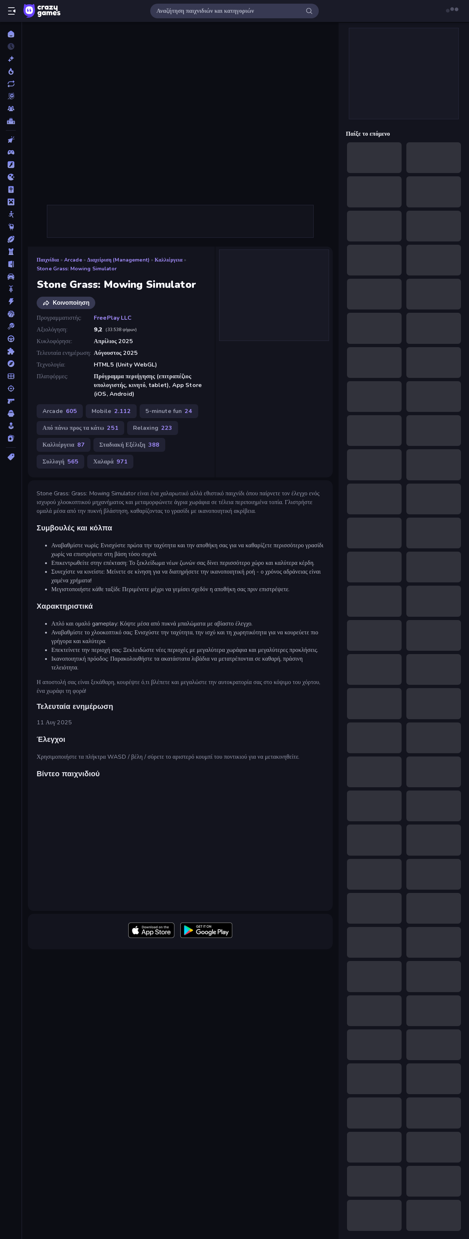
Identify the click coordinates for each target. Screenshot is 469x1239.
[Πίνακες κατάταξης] (11, 121)
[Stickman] (11, 214)
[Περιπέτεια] (11, 363)
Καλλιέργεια (168, 259)
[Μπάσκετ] (11, 314)
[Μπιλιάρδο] (11, 326)
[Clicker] (11, 140)
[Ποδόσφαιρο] (11, 376)
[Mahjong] (11, 189)
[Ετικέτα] (11, 457)
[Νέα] (11, 59)
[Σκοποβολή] (11, 388)
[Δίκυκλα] (11, 289)
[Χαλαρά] (11, 426)
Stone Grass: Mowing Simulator (77, 268)
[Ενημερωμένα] (11, 84)
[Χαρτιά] (11, 438)
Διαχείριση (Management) (118, 259)
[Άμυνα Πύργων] (11, 251)
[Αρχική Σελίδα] (11, 34)
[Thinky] (11, 227)
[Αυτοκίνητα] (11, 276)
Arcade (73, 259)
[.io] (11, 177)
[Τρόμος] (11, 413)
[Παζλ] (11, 351)
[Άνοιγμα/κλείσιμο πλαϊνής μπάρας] (12, 11)
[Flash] (11, 164)
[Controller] (11, 152)
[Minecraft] (11, 202)
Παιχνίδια (48, 259)
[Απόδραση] (11, 264)
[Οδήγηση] (11, 339)
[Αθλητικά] (11, 239)
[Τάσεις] (11, 71)
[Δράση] (11, 301)
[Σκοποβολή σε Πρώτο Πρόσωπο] (11, 401)
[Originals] (11, 96)
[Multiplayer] (11, 108)
